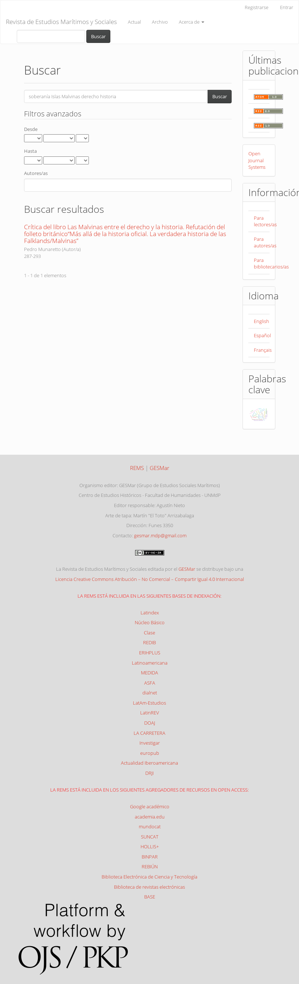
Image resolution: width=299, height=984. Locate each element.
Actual (134, 22)
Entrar (286, 7)
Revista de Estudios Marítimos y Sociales (61, 21)
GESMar (186, 569)
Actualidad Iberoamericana (149, 763)
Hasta (30, 151)
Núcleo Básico (150, 622)
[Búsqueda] (51, 36)
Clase (149, 632)
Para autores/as (265, 242)
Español (262, 335)
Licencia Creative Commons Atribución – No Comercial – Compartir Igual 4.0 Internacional (149, 579)
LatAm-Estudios (149, 703)
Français (263, 350)
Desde (31, 129)
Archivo (160, 22)
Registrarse (256, 7)
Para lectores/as (265, 221)
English (261, 321)
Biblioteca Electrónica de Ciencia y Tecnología (149, 876)
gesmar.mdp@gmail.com (160, 535)
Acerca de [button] (191, 22)
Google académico (149, 806)
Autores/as (36, 173)
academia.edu (150, 816)
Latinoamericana (150, 663)
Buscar (98, 36)
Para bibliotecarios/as (271, 263)
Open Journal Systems (256, 160)
